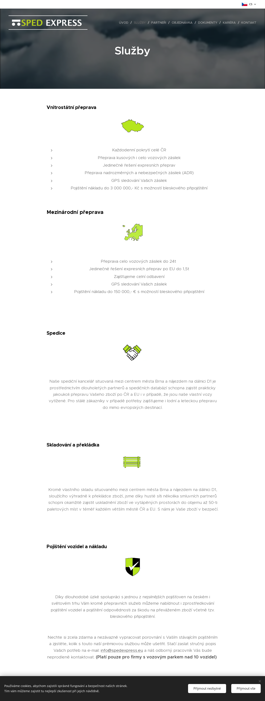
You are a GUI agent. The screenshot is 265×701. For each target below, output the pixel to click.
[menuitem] (125, 22)
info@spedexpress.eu (122, 650)
